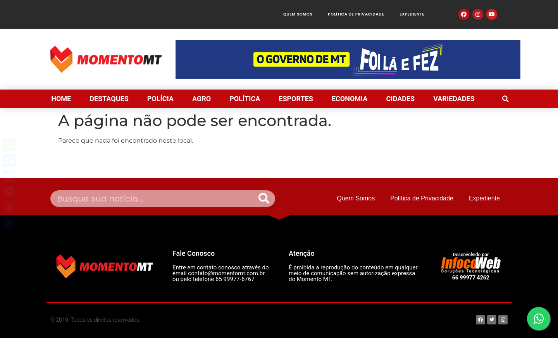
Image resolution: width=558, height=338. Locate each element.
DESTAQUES (109, 99)
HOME (61, 99)
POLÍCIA (160, 99)
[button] (505, 99)
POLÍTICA (244, 99)
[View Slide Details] (348, 59)
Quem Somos (297, 14)
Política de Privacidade (356, 14)
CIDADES (400, 99)
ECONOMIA (350, 99)
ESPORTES (296, 99)
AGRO (201, 99)
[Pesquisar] (264, 198)
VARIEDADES (454, 99)
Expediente (412, 14)
